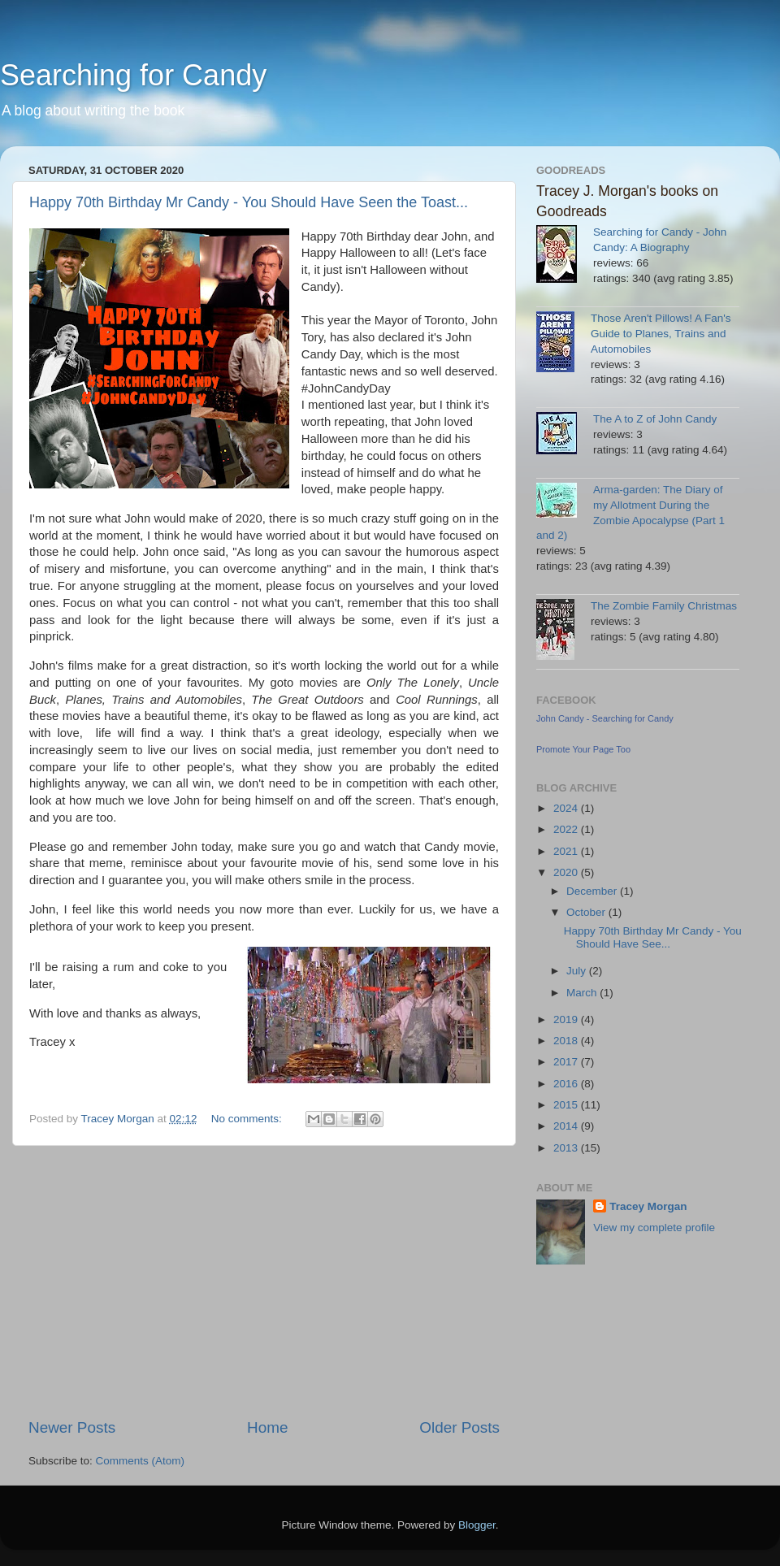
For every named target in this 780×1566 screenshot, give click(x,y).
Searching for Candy (133, 75)
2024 (567, 808)
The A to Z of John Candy (655, 419)
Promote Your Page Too (583, 749)
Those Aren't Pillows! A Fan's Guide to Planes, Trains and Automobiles (661, 333)
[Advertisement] (264, 1281)
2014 (567, 1126)
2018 (567, 1041)
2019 (567, 1019)
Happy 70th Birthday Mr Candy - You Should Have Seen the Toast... (248, 202)
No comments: (248, 1119)
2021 (567, 851)
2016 (567, 1084)
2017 (567, 1062)
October (587, 912)
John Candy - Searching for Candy (605, 718)
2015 (567, 1105)
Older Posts (459, 1427)
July (577, 971)
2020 (567, 872)
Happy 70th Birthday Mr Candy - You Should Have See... (653, 937)
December (593, 891)
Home (267, 1427)
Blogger (477, 1525)
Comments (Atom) (140, 1461)
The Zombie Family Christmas (664, 606)
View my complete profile (654, 1227)
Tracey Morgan (648, 1206)
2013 (567, 1148)
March (583, 993)
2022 (567, 829)
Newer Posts (71, 1427)
